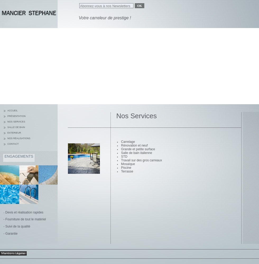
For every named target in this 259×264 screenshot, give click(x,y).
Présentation (16, 116)
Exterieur (14, 132)
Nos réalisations (18, 138)
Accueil (12, 110)
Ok (139, 6)
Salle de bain (16, 127)
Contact (13, 144)
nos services (16, 121)
